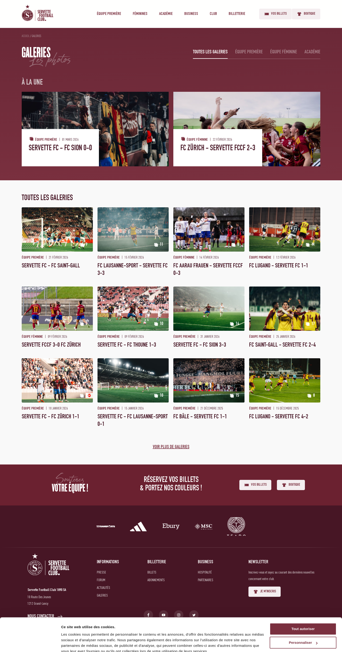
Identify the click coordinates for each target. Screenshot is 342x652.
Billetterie (237, 14)
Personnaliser (303, 622)
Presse (101, 572)
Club (213, 14)
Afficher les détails (77, 643)
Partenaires (205, 580)
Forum (101, 580)
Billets (151, 572)
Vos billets (275, 14)
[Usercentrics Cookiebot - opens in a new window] (30, 642)
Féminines (140, 14)
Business (191, 14)
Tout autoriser (303, 608)
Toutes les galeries (210, 52)
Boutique (306, 14)
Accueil (26, 36)
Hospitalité (205, 572)
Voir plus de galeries (171, 447)
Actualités (103, 587)
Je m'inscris (264, 591)
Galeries (102, 595)
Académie (166, 14)
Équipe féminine (283, 52)
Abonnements (156, 580)
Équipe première (109, 14)
